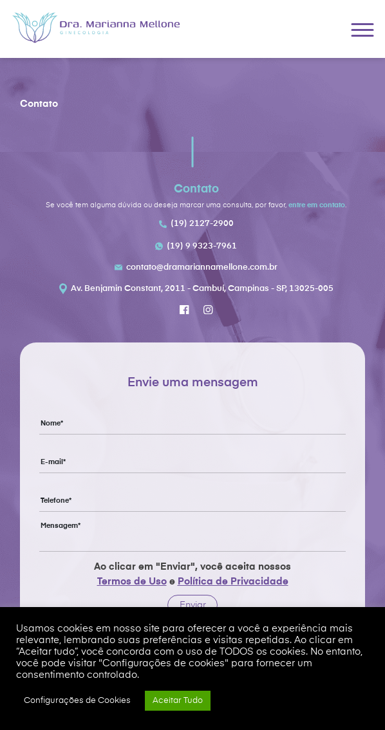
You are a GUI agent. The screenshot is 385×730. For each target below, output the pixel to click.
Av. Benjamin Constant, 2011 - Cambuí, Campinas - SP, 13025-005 (202, 289)
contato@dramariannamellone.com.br (201, 267)
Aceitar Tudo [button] (178, 701)
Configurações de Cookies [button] (77, 701)
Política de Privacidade (233, 581)
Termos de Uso (132, 581)
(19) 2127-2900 (202, 224)
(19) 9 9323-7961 (202, 246)
